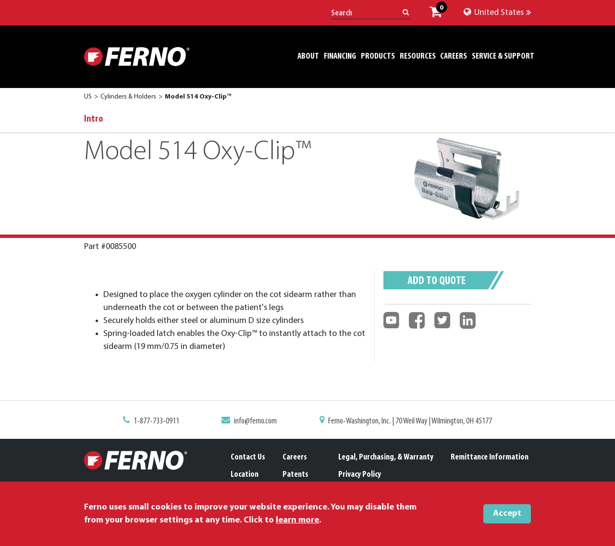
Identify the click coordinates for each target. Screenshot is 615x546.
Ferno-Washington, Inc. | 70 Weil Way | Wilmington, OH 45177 (407, 421)
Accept (507, 513)
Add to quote (436, 281)
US (88, 96)
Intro (93, 119)
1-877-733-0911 (162, 421)
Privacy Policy (359, 474)
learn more (297, 520)
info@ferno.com (257, 421)
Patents (295, 474)
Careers (295, 457)
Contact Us (248, 457)
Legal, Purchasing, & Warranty (385, 457)
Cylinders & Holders (128, 96)
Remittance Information (490, 457)
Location (244, 474)
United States (497, 12)
